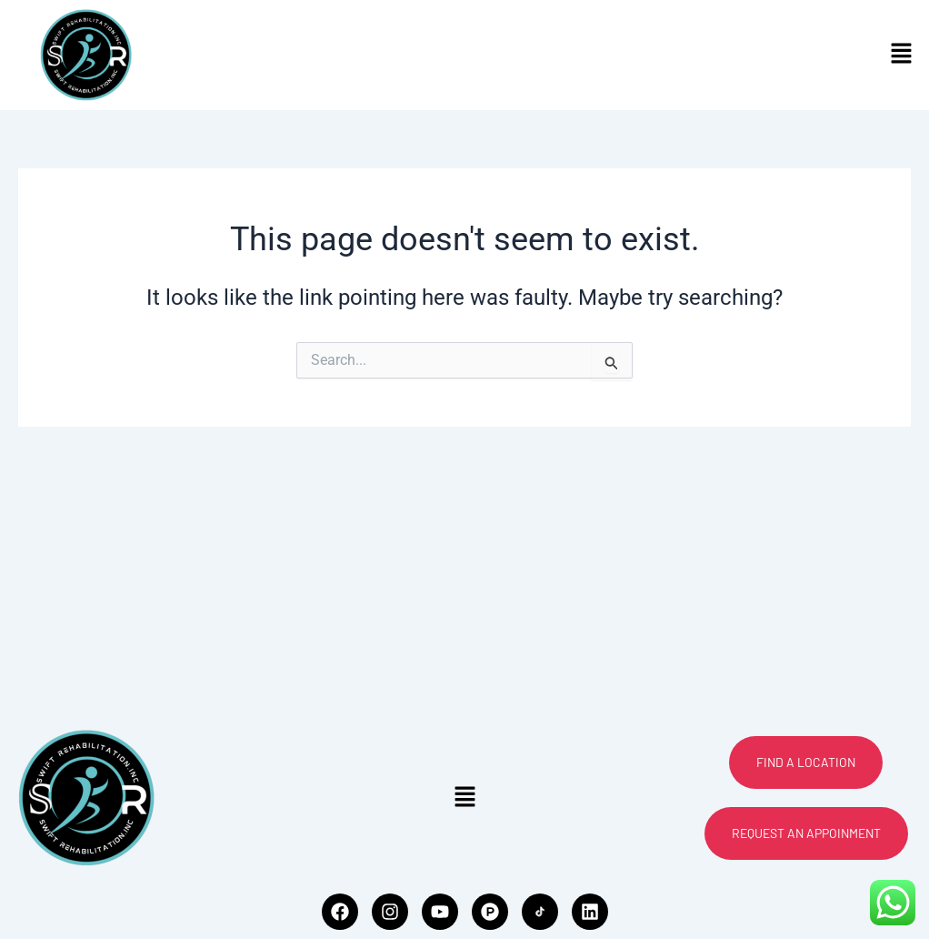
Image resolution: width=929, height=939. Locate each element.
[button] (902, 55)
